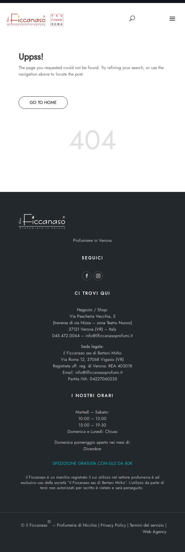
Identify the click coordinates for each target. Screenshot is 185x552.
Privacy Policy (113, 525)
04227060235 (103, 379)
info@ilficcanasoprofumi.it (109, 336)
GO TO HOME (43, 102)
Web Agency (154, 532)
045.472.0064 (66, 336)
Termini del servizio (147, 525)
